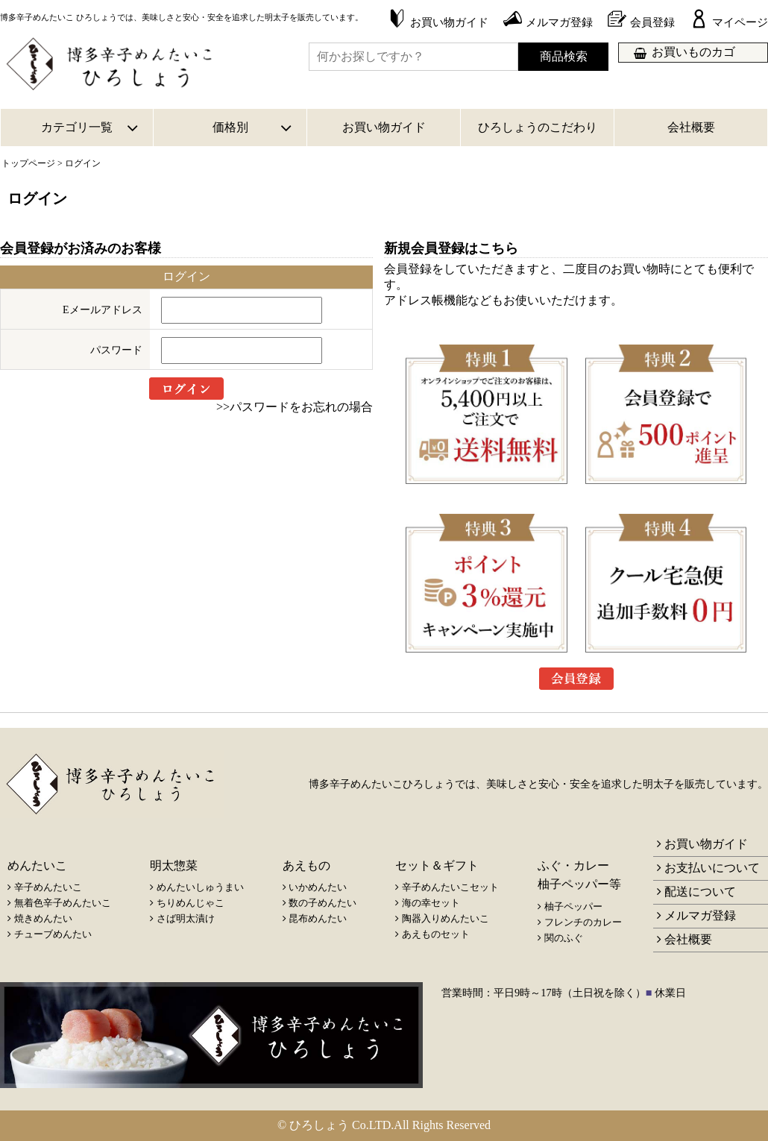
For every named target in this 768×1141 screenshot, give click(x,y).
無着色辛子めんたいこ (62, 902)
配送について (700, 891)
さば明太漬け (186, 918)
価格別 (230, 127)
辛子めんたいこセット (450, 887)
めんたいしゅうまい (200, 887)
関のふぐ (563, 937)
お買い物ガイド (384, 127)
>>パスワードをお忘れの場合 (294, 406)
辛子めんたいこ (48, 887)
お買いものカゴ (693, 51)
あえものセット (436, 934)
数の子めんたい (322, 902)
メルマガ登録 (700, 915)
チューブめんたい (53, 934)
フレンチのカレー (583, 922)
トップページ (28, 163)
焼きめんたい (43, 918)
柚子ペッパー (573, 906)
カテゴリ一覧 (77, 127)
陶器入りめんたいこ (445, 918)
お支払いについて (712, 867)
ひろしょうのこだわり (537, 127)
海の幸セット (431, 902)
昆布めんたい (318, 918)
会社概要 (691, 127)
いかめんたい (318, 887)
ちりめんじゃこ (190, 902)
